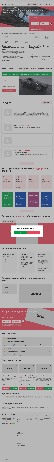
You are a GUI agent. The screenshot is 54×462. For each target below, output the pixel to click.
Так (20, 232)
